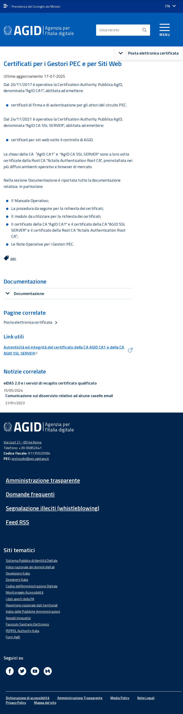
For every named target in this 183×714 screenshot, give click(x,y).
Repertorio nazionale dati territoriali (32, 605)
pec (13, 258)
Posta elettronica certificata (147, 53)
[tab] (68, 293)
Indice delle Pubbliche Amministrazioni (33, 611)
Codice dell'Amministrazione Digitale (32, 586)
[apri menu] (6, 6)
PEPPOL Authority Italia (22, 630)
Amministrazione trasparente (43, 480)
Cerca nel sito (109, 30)
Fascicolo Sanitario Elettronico (27, 624)
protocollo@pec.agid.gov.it (30, 458)
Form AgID (13, 637)
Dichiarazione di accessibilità (27, 698)
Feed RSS (17, 522)
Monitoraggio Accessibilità (24, 592)
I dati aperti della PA (20, 599)
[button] (121, 53)
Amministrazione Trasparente (79, 698)
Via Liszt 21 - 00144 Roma (22, 442)
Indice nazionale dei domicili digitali (30, 567)
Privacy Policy (16, 702)
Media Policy (119, 698)
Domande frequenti (30, 494)
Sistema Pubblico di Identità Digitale (32, 560)
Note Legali (146, 698)
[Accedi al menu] (164, 29)
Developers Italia (18, 573)
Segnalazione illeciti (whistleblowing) (52, 508)
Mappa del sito (45, 702)
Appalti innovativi (18, 618)
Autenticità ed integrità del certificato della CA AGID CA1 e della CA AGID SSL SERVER (64, 350)
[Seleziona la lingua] (170, 6)
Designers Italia (17, 579)
